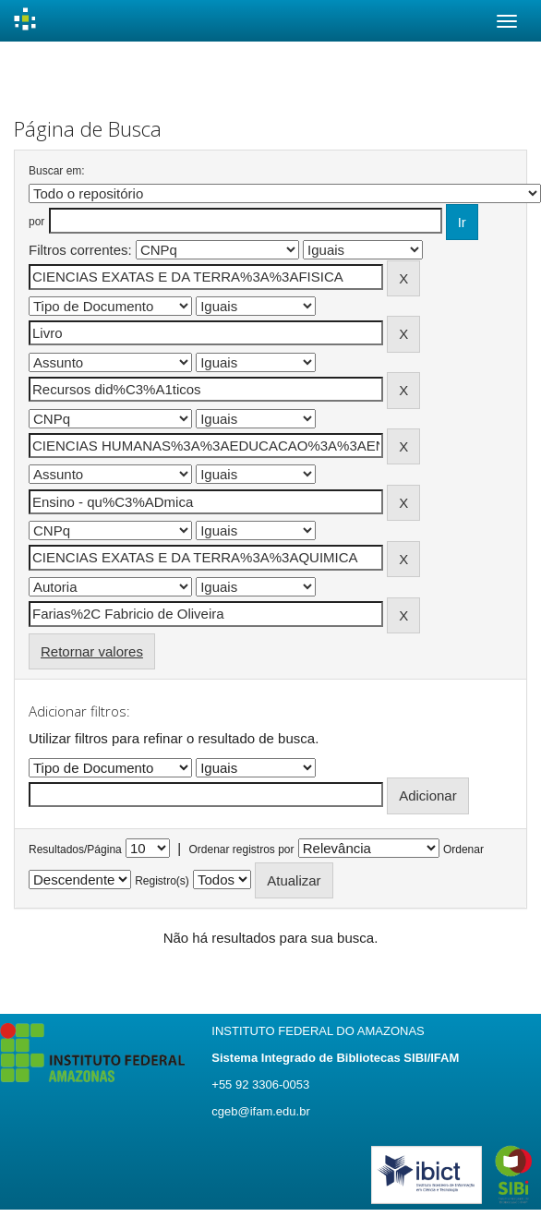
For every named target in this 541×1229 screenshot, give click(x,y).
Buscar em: (57, 170)
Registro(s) (162, 880)
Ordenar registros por (241, 849)
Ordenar (463, 849)
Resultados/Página (75, 849)
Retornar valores (92, 651)
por (36, 221)
